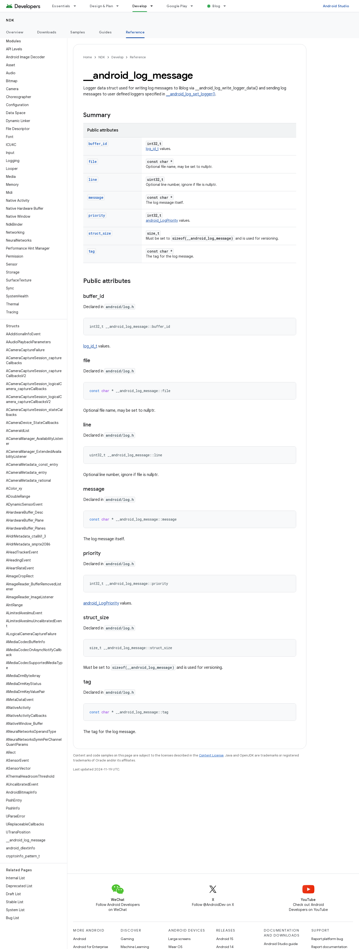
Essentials (61, 6)
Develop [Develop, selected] (139, 6)
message (96, 197)
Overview (14, 32)
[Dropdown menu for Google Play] (194, 6)
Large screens (179, 939)
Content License (211, 755)
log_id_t (152, 148)
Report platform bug (327, 939)
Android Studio (336, 6)
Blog (216, 6)
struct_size (100, 233)
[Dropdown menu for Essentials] (77, 6)
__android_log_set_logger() (190, 94)
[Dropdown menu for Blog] (227, 6)
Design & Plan (101, 6)
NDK (10, 20)
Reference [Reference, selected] (135, 32)
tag (92, 251)
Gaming (127, 939)
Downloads (46, 32)
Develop (117, 57)
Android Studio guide (281, 944)
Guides (105, 32)
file (93, 161)
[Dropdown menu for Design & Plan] (119, 6)
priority (97, 215)
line (93, 179)
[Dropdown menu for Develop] (154, 6)
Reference (138, 57)
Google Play (177, 6)
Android (79, 939)
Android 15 (224, 939)
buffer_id (98, 143)
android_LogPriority (162, 220)
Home (87, 57)
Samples (77, 32)
